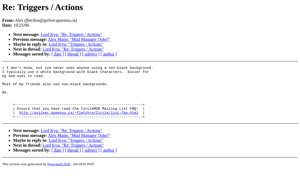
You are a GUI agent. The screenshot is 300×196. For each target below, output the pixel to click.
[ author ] (109, 54)
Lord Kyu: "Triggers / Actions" (76, 44)
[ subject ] (91, 54)
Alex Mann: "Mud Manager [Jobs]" (79, 39)
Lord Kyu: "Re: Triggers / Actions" (71, 34)
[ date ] (58, 54)
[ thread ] (73, 54)
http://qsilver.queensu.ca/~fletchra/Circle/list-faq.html (78, 122)
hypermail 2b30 (58, 175)
